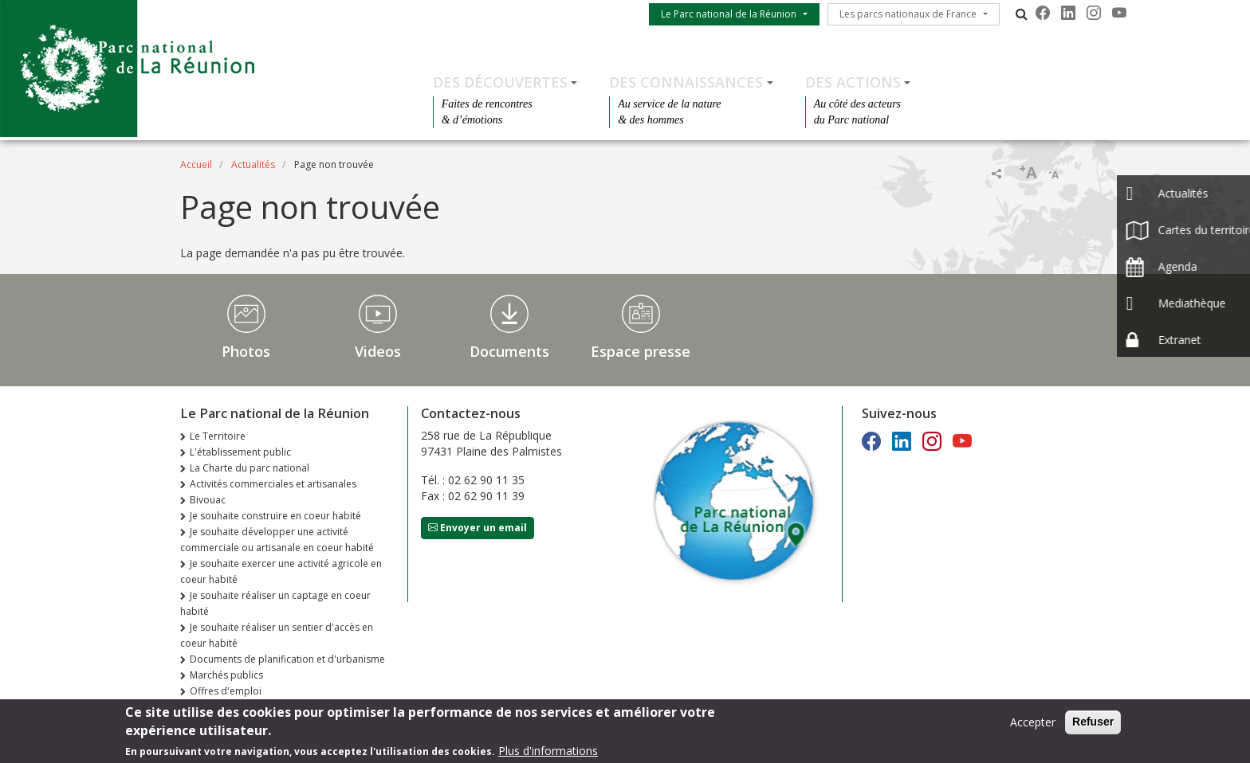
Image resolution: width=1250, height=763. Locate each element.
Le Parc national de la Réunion (728, 14)
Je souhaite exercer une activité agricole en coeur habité (281, 571)
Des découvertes (500, 82)
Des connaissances (686, 82)
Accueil (196, 164)
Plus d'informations (548, 754)
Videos (378, 351)
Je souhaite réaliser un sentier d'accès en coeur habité (276, 635)
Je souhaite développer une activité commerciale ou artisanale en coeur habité (277, 539)
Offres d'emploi (225, 691)
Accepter (1032, 726)
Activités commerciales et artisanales (273, 484)
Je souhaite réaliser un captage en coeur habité (275, 603)
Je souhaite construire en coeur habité (275, 515)
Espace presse (640, 351)
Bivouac (208, 500)
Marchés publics (226, 675)
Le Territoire (218, 436)
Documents (509, 351)
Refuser (1093, 725)
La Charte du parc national (249, 468)
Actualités (253, 164)
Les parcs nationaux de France (908, 14)
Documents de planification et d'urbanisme (287, 659)
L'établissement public (240, 452)
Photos (246, 351)
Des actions (853, 82)
